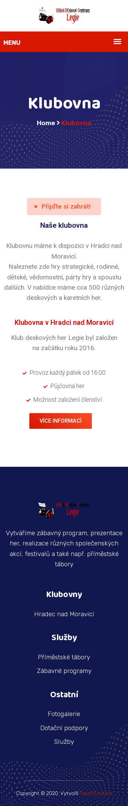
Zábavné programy (64, 671)
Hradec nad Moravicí (64, 614)
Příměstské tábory (64, 657)
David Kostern (96, 793)
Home (46, 123)
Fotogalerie (64, 714)
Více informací (61, 421)
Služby (64, 741)
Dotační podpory (64, 728)
